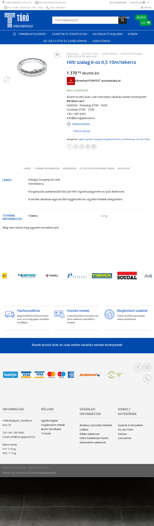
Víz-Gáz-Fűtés (90, 53)
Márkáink (121, 2)
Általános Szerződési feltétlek (96, 425)
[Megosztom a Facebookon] (69, 147)
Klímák (134, 34)
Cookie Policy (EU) (38, 467)
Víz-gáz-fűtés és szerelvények (66, 41)
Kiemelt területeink (14, 467)
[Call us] (147, 379)
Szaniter (122, 433)
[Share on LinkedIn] (94, 147)
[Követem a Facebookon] (148, 2)
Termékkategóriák (30, 34)
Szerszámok (102, 41)
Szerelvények (109, 53)
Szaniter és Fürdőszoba (71, 34)
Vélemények (70, 168)
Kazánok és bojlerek (109, 34)
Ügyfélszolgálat (49, 420)
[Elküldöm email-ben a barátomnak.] (81, 147)
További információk (46, 168)
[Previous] (9, 276)
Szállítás (84, 429)
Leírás (27, 168)
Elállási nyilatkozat (89, 433)
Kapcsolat (124, 168)
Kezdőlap (72, 53)
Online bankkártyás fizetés (94, 438)
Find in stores (79, 131)
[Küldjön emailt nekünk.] (147, 367)
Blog (112, 2)
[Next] (145, 276)
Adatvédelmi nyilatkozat (93, 442)
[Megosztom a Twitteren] (75, 147)
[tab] (27, 168)
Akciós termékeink (51, 429)
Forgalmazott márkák (53, 424)
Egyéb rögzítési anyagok (82, 56)
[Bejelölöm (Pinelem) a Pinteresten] (88, 147)
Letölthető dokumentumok (97, 168)
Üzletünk (123, 17)
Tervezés (46, 433)
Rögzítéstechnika (131, 53)
